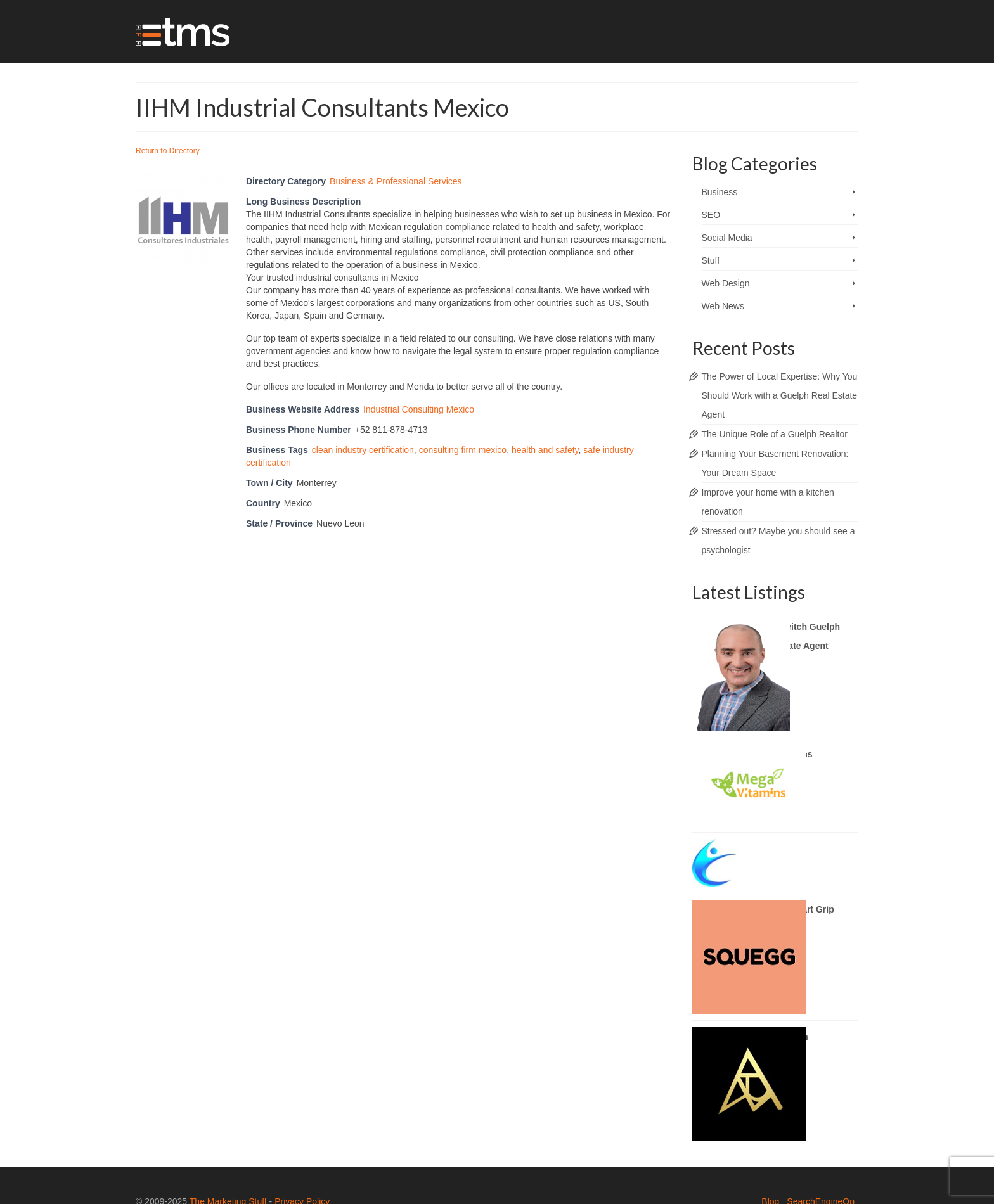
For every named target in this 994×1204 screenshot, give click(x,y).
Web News (723, 306)
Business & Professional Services (396, 181)
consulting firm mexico (463, 450)
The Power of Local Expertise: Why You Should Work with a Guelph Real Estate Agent (780, 395)
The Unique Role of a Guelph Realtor (775, 434)
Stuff (711, 260)
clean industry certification (363, 450)
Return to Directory (168, 150)
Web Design (726, 283)
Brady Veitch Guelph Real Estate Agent (796, 636)
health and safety (545, 450)
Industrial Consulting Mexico (418, 409)
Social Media (727, 238)
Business (720, 192)
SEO (711, 215)
